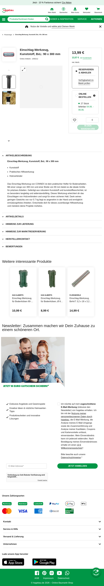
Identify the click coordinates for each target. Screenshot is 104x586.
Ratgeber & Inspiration (59, 19)
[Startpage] (8, 10)
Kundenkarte (87, 58)
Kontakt (7, 521)
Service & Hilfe (10, 529)
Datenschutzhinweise (71, 457)
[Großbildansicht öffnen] (41, 87)
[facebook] (37, 573)
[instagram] (52, 573)
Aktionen (96, 19)
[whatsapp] (67, 573)
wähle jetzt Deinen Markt (63, 26)
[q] (25, 19)
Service (82, 19)
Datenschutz (63, 578)
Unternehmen (10, 544)
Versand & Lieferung (13, 536)
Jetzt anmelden (77, 466)
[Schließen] (100, 26)
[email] (26, 465)
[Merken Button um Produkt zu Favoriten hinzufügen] (74, 120)
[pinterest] (44, 573)
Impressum (48, 578)
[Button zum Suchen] (47, 19)
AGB (37, 578)
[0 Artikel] (92, 120)
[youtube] (59, 573)
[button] (3, 19)
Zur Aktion (67, 2)
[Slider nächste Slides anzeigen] (9, 140)
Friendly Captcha (42, 480)
